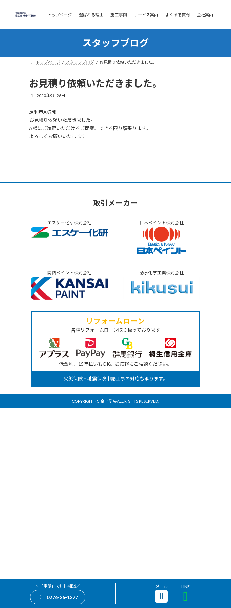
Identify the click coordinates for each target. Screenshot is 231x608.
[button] (57, 597)
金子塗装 (109, 573)
